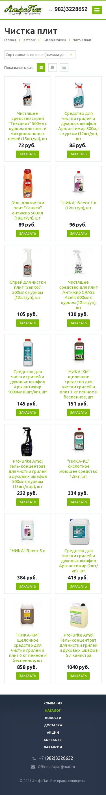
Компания (53, 703)
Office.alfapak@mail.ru (56, 767)
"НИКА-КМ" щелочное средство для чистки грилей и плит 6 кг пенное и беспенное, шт (28, 648)
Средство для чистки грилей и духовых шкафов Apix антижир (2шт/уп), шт (78, 560)
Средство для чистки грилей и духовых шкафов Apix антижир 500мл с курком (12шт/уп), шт (78, 126)
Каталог (53, 710)
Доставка (53, 725)
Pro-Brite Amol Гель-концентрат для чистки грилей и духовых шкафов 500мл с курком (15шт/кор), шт (27, 474)
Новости (53, 718)
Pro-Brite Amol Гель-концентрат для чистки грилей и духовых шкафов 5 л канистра (78, 645)
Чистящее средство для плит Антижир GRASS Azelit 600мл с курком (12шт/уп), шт (78, 295)
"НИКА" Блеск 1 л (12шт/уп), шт (78, 205)
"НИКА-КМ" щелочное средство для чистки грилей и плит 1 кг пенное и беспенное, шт (79, 384)
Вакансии (53, 747)
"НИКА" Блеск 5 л (27, 550)
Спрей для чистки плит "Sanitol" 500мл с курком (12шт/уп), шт (28, 290)
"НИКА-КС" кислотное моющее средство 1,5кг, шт (78, 469)
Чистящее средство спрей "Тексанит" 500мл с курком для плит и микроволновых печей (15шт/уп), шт (27, 126)
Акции (53, 732)
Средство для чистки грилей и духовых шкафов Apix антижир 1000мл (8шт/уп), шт (27, 381)
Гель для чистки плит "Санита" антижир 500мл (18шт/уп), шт (27, 210)
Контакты (53, 740)
